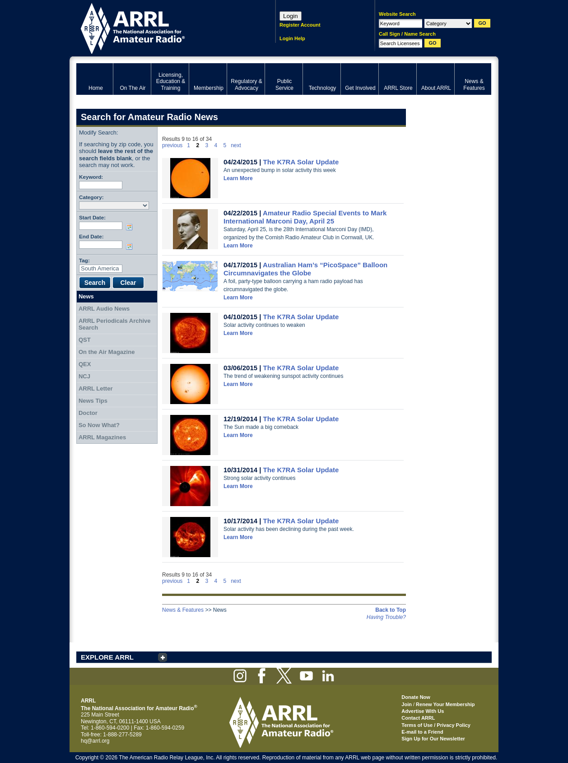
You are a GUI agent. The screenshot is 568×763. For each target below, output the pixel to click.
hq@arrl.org (95, 741)
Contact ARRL (418, 718)
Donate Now (415, 697)
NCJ (84, 376)
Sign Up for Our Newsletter (433, 738)
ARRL (164, 27)
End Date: (91, 236)
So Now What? (99, 425)
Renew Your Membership (445, 704)
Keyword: (91, 177)
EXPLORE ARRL (107, 657)
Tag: (84, 260)
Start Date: (92, 217)
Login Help (292, 38)
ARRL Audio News (104, 308)
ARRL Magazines (102, 437)
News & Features (183, 610)
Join (406, 704)
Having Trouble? (386, 617)
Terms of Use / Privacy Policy (435, 725)
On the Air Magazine (107, 352)
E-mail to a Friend (422, 732)
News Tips (93, 400)
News (86, 296)
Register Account (300, 25)
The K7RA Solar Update (301, 162)
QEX (85, 364)
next (236, 145)
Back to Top (390, 610)
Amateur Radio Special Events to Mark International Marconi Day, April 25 (304, 217)
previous (172, 145)
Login (290, 16)
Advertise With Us (422, 711)
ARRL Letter (96, 388)
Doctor (88, 412)
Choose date (131, 227)
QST (85, 339)
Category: (91, 197)
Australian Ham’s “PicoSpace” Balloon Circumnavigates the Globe (305, 269)
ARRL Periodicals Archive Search (115, 324)
